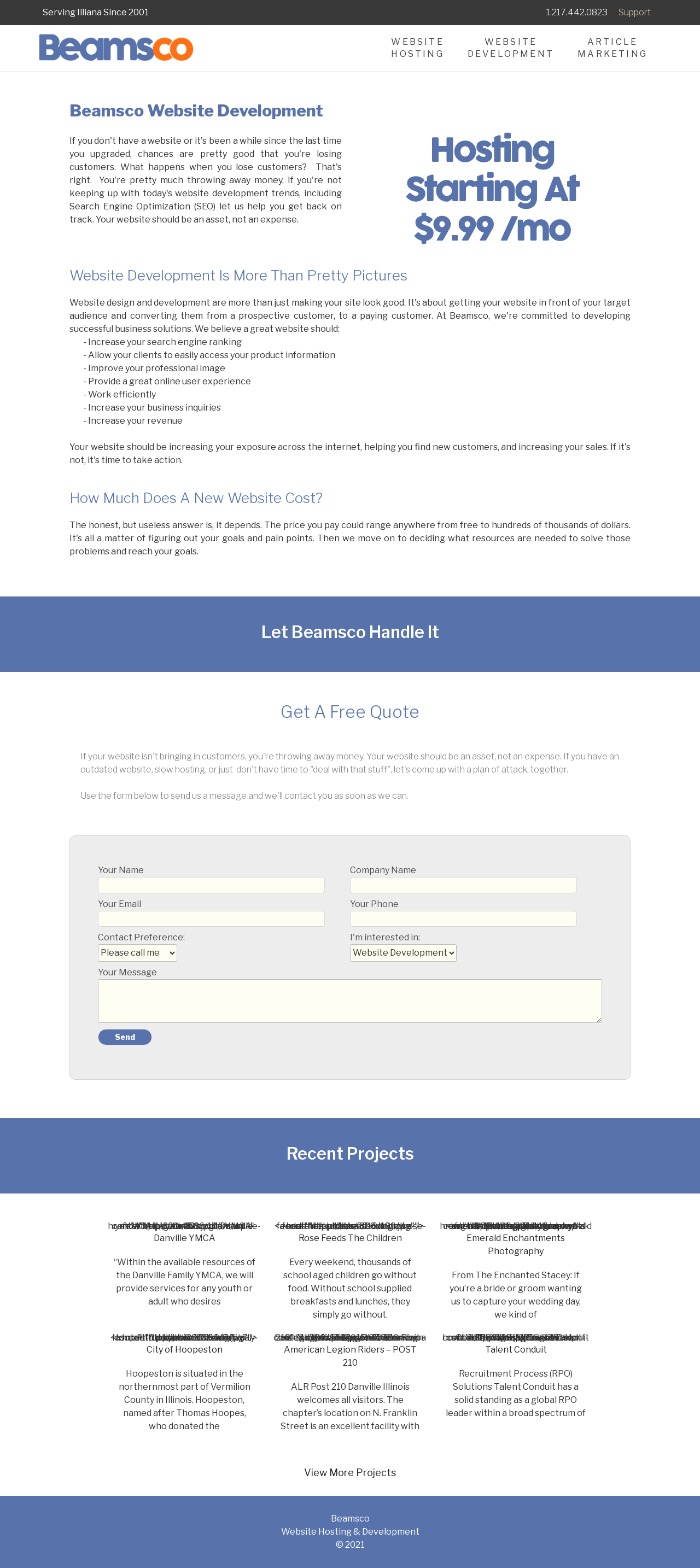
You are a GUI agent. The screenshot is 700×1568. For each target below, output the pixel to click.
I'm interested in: (403, 945)
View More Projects (350, 1472)
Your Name (211, 879)
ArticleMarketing (613, 48)
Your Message (350, 995)
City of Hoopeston (185, 1349)
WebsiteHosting (417, 48)
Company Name (463, 879)
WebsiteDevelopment (511, 48)
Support (635, 12)
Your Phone (463, 913)
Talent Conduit (516, 1349)
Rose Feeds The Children (350, 1238)
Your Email (211, 913)
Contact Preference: (141, 945)
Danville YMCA (184, 1238)
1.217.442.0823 (577, 12)
